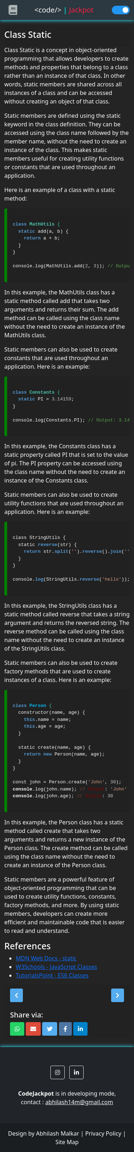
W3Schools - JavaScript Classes (56, 967)
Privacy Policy (103, 1133)
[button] (16, 995)
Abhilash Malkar (57, 1133)
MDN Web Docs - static (46, 958)
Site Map (67, 1142)
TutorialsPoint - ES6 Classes (52, 975)
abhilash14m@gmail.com (79, 1102)
